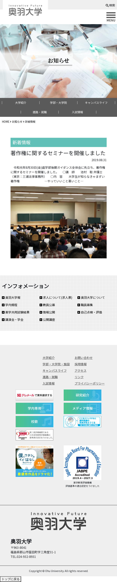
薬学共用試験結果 (15, 312)
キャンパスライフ (96, 103)
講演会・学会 (12, 319)
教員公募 (47, 305)
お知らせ (17, 121)
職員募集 (85, 305)
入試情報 (77, 112)
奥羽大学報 (11, 297)
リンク (79, 377)
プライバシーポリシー (90, 383)
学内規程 (9, 305)
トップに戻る (11, 579)
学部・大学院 (58, 103)
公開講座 (47, 319)
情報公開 (47, 312)
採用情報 (81, 364)
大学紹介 (20, 103)
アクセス (80, 370)
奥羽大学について (91, 297)
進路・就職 (40, 112)
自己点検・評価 (89, 312)
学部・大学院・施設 (56, 364)
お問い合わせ (84, 357)
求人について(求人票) (56, 297)
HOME (5, 121)
